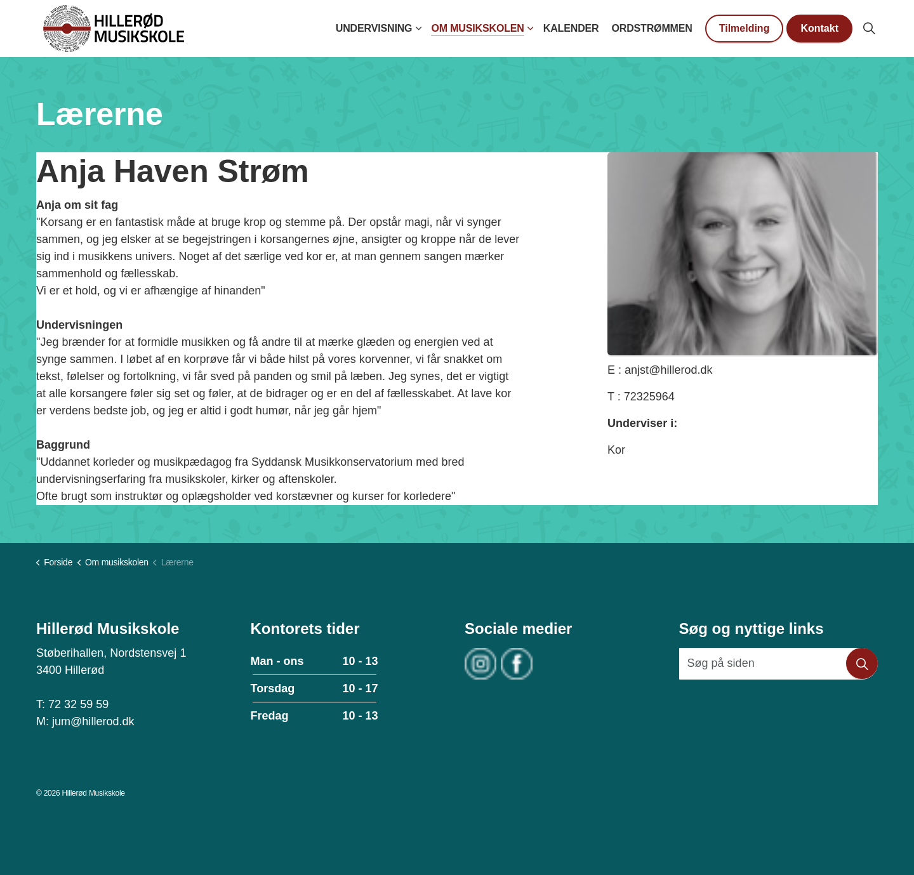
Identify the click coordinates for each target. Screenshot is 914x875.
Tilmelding (744, 28)
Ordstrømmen (651, 28)
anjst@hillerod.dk (669, 370)
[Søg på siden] (778, 664)
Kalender (571, 28)
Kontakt (819, 28)
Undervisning (374, 28)
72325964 (649, 396)
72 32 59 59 (78, 704)
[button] (862, 664)
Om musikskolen (477, 28)
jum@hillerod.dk (93, 721)
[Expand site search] (869, 28)
